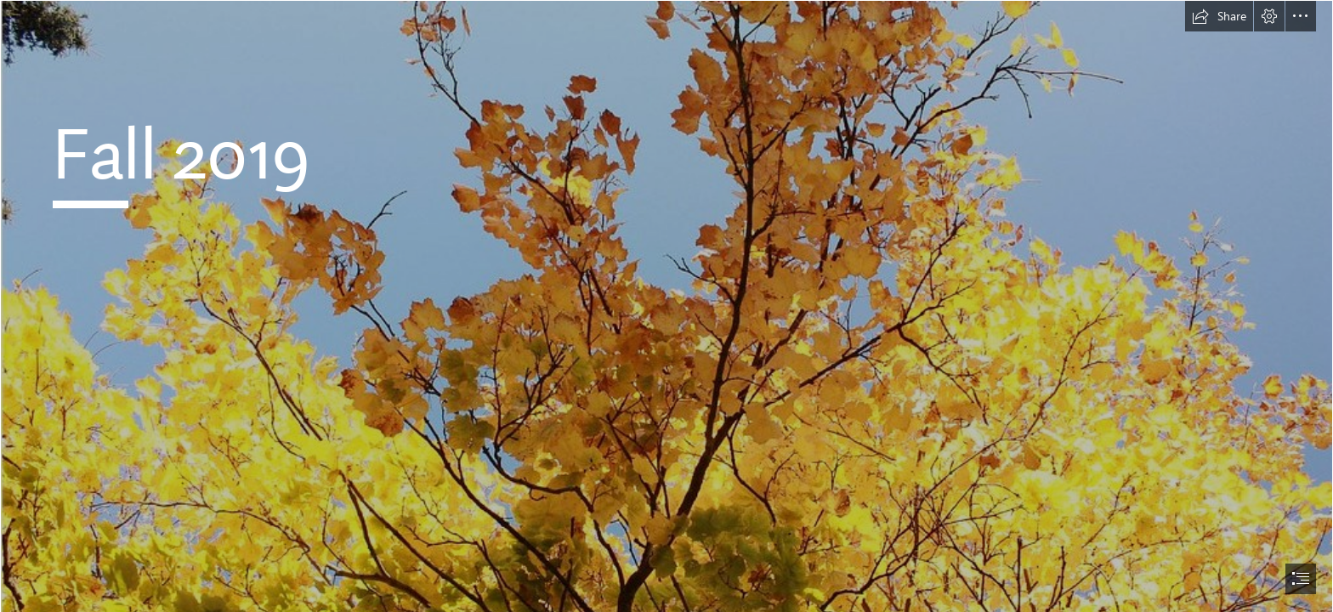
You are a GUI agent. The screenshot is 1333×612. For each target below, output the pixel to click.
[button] (1219, 16)
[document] (666, 306)
